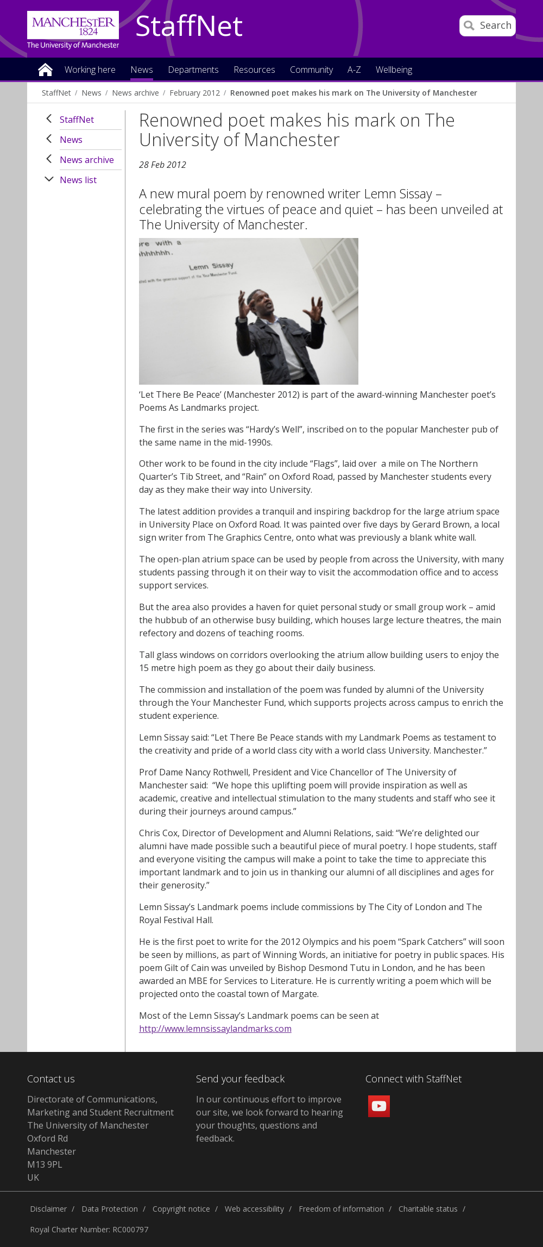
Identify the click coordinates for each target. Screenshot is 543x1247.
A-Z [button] (354, 70)
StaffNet (189, 26)
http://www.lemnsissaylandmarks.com (215, 1029)
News (91, 92)
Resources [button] (254, 70)
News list (78, 180)
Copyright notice (181, 1209)
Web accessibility (254, 1209)
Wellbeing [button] (394, 70)
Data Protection (109, 1209)
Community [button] (311, 70)
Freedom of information (341, 1209)
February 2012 (194, 92)
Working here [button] (90, 70)
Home (45, 68)
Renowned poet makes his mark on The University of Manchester (353, 92)
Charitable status (428, 1209)
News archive (135, 92)
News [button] (141, 70)
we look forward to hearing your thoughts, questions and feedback (269, 1125)
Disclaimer (48, 1209)
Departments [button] (193, 70)
